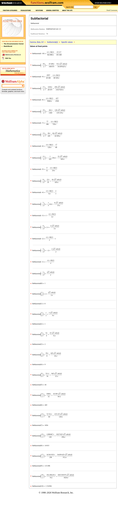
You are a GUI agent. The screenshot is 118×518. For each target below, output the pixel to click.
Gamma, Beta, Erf (37, 42)
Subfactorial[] (52, 42)
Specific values (67, 42)
